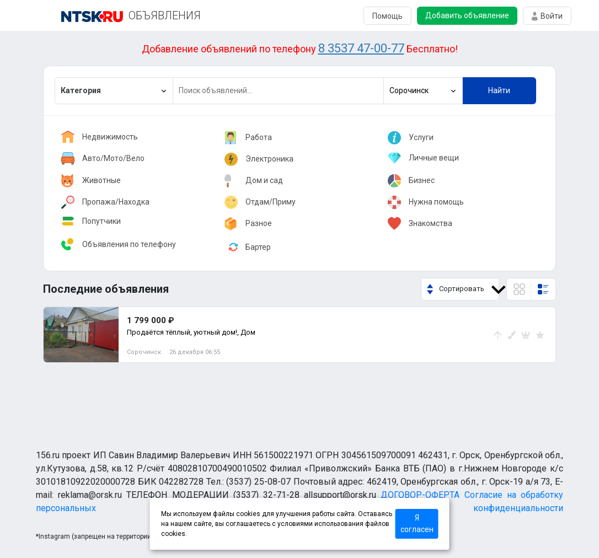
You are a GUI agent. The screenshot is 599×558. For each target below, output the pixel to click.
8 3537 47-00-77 (361, 48)
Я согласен (417, 523)
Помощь (387, 16)
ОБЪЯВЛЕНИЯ (165, 15)
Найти (499, 90)
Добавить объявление (467, 15)
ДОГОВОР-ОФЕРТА (420, 495)
